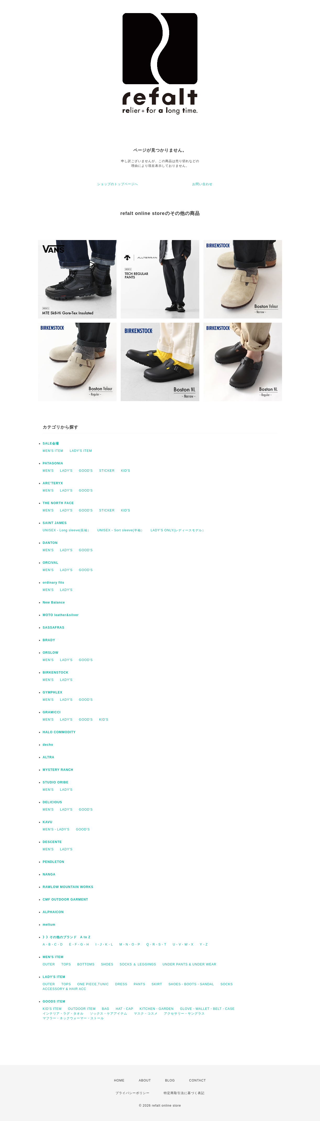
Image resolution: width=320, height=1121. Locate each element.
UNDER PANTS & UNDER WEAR (190, 964)
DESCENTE (52, 842)
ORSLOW (50, 653)
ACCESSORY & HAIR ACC (64, 989)
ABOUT (145, 1080)
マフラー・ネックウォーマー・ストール (73, 1018)
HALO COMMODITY (59, 732)
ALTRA (48, 757)
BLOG (170, 1080)
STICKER (107, 471)
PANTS (139, 984)
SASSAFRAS (53, 627)
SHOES (107, 964)
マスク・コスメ (146, 1013)
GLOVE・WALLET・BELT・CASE (207, 1009)
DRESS (121, 984)
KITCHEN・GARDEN (157, 1009)
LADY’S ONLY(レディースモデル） (178, 530)
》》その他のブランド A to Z (67, 937)
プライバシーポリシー (132, 1093)
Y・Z (204, 944)
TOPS (66, 964)
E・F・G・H (79, 944)
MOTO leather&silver (61, 615)
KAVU (47, 822)
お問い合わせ (202, 184)
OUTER (49, 964)
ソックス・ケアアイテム (108, 1013)
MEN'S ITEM (53, 451)
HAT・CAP (124, 1009)
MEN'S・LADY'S (56, 829)
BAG (105, 1009)
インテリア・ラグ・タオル (63, 1013)
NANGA (49, 874)
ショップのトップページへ (117, 184)
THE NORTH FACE (58, 503)
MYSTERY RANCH (58, 770)
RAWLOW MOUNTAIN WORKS (68, 887)
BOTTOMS (86, 964)
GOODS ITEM (54, 1001)
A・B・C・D (53, 944)
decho (48, 745)
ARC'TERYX (53, 483)
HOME (119, 1080)
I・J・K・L (104, 944)
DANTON (50, 543)
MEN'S (48, 471)
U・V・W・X (183, 944)
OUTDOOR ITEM (82, 1009)
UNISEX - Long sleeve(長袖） (67, 530)
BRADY (49, 640)
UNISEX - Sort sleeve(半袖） (120, 530)
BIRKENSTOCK (56, 672)
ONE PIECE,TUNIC (93, 984)
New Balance (54, 602)
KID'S (125, 471)
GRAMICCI (52, 712)
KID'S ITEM (52, 1009)
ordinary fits (53, 582)
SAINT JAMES (55, 523)
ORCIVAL (50, 563)
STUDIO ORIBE (56, 782)
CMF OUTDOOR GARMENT (65, 899)
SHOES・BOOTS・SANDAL (191, 984)
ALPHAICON (53, 912)
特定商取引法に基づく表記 (184, 1093)
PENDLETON (53, 862)
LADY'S (66, 471)
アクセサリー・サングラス (184, 1013)
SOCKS (226, 984)
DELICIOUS (52, 802)
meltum (49, 924)
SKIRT (157, 984)
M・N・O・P (129, 944)
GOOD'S (86, 471)
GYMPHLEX (52, 692)
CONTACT (197, 1080)
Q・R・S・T (156, 944)
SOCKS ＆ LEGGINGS (138, 964)
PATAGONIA (53, 463)
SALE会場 (51, 443)
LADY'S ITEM (81, 451)
